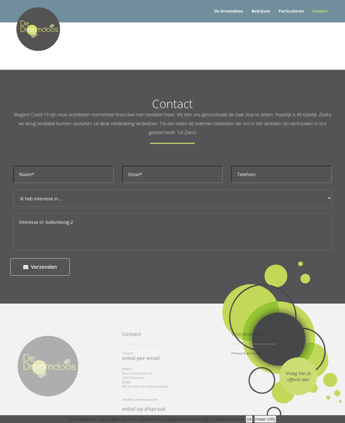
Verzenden (40, 266)
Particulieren (291, 11)
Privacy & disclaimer (246, 353)
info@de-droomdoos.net (139, 399)
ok (249, 419)
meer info (265, 419)
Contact (320, 11)
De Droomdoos (228, 11)
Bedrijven (261, 11)
